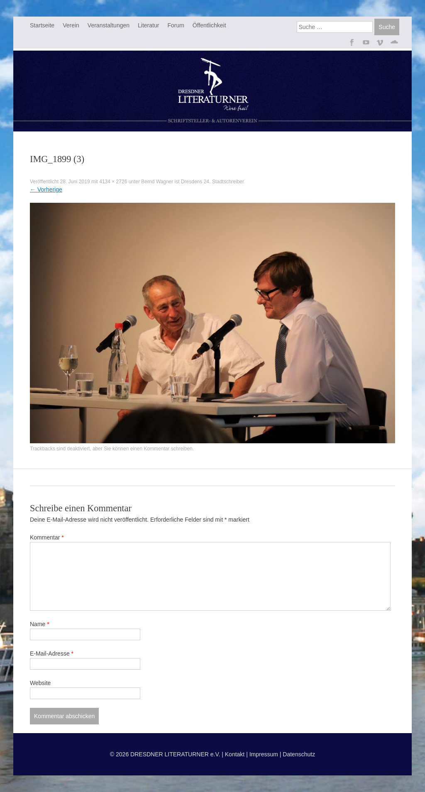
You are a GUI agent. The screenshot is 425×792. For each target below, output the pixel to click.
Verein (71, 25)
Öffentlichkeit (209, 25)
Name (39, 624)
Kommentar (47, 537)
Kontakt (234, 754)
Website (40, 683)
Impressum (263, 754)
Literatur (148, 25)
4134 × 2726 (113, 182)
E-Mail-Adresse (51, 653)
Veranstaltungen (108, 25)
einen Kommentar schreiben (161, 449)
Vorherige (46, 189)
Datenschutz (299, 754)
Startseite (42, 25)
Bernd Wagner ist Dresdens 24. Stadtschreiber (192, 182)
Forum (175, 25)
